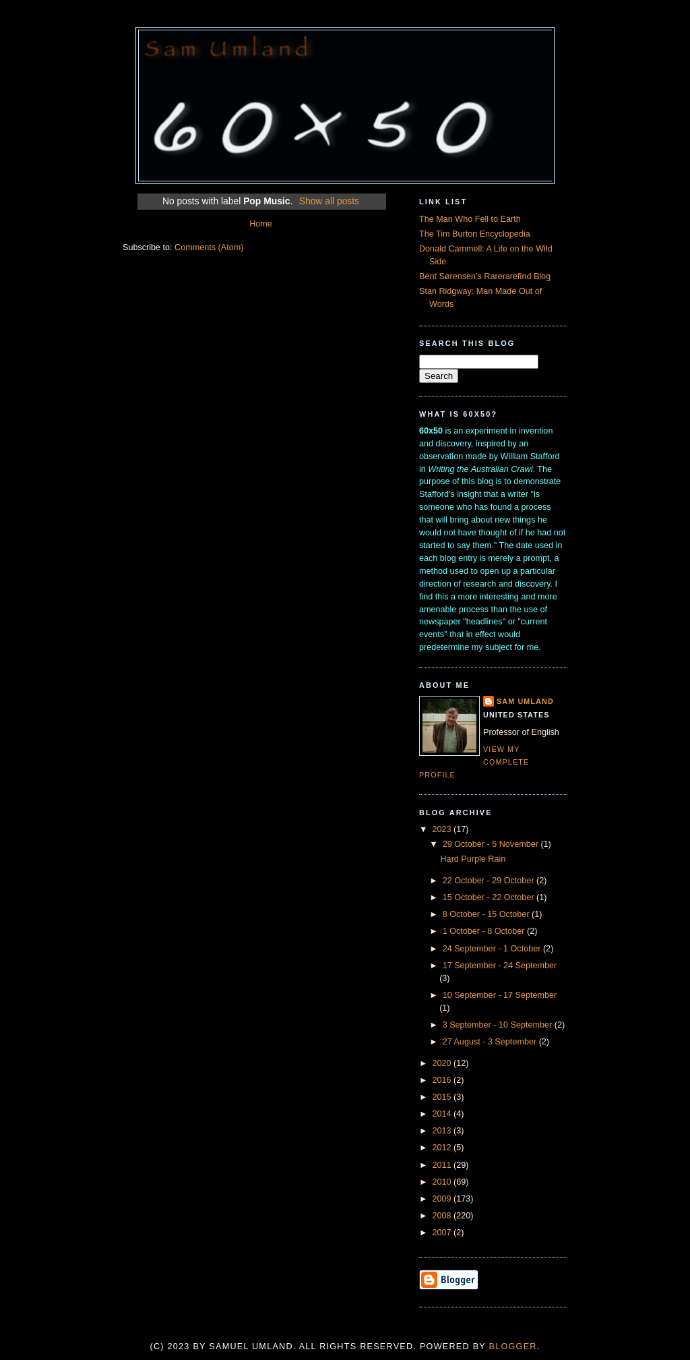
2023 (443, 829)
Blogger (513, 1346)
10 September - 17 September (500, 995)
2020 (443, 1063)
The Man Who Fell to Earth (470, 219)
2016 (443, 1080)
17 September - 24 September (500, 965)
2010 (443, 1182)
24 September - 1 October (493, 948)
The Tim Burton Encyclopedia (474, 234)
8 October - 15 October (487, 914)
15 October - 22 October (489, 897)
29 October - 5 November (492, 844)
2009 (443, 1199)
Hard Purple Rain (473, 859)
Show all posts (329, 201)
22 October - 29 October (489, 880)
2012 (443, 1147)
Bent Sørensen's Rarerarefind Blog (485, 276)
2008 (443, 1215)
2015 (443, 1097)
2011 (443, 1165)
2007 (443, 1232)
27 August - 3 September (491, 1041)
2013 (443, 1130)
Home (260, 224)
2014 (443, 1114)
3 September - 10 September (499, 1025)
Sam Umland (525, 701)
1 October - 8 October (485, 931)
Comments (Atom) (209, 247)
